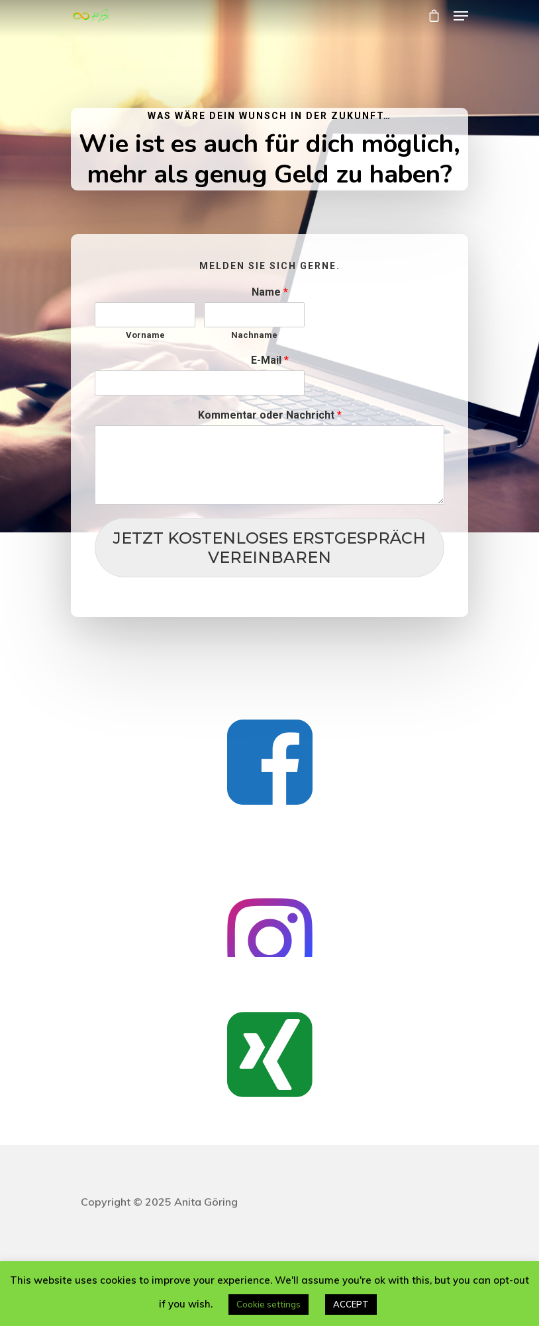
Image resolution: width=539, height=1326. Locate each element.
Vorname (145, 335)
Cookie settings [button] (268, 1304)
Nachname (254, 335)
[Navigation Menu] (461, 15)
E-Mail (270, 360)
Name (270, 292)
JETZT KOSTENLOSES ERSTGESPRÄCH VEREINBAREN (269, 547)
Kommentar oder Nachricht (270, 415)
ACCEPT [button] (351, 1304)
